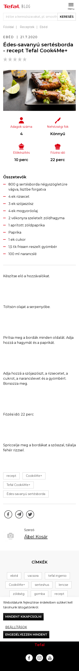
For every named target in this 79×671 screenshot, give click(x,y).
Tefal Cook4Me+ (18, 485)
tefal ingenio (57, 576)
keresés (67, 17)
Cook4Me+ (34, 476)
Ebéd (43, 27)
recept (11, 476)
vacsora (33, 576)
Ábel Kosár (36, 536)
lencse (63, 585)
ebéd (14, 576)
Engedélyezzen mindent (26, 634)
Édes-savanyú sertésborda (26, 494)
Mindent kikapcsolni (23, 617)
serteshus (42, 585)
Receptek (27, 27)
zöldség (18, 594)
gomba (39, 594)
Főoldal (8, 27)
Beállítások (16, 627)
